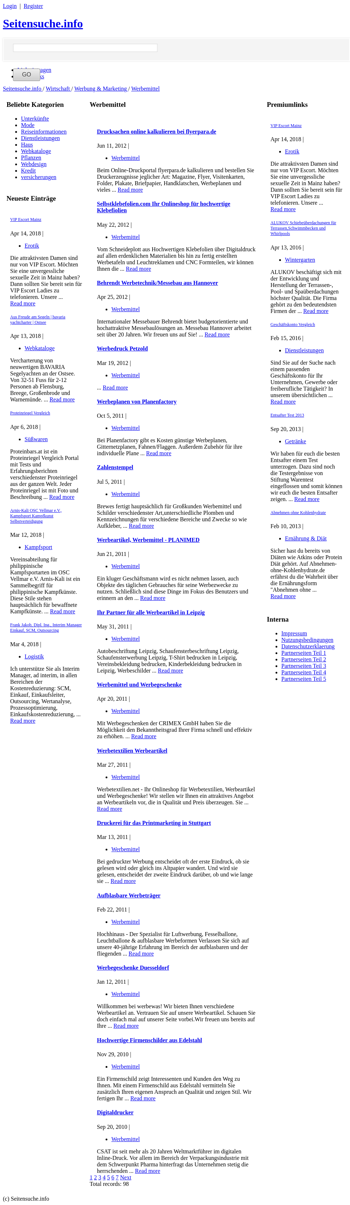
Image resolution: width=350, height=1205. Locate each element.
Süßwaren (36, 439)
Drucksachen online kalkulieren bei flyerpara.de (156, 132)
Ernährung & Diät (306, 538)
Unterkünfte (35, 119)
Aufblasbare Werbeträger (129, 895)
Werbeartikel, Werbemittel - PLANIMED (148, 540)
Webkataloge (36, 151)
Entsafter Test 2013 (287, 415)
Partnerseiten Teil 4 (303, 672)
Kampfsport (38, 547)
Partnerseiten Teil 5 (303, 679)
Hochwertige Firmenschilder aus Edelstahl (149, 1040)
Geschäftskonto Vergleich (292, 324)
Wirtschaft (58, 89)
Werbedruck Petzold (122, 348)
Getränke (295, 441)
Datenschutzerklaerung (307, 646)
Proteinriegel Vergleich (30, 413)
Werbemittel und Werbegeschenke (139, 685)
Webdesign (34, 164)
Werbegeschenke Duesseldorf (133, 968)
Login (10, 6)
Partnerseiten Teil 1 (303, 653)
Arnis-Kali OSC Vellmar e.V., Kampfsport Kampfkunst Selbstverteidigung (36, 516)
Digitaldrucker (115, 1112)
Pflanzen (31, 158)
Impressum (294, 633)
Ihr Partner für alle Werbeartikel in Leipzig (151, 612)
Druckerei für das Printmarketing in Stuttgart (154, 823)
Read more (22, 303)
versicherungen (38, 177)
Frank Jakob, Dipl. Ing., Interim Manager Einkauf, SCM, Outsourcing (46, 627)
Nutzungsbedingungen (307, 640)
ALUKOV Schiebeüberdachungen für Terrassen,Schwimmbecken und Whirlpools (303, 228)
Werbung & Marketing (101, 89)
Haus (27, 145)
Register (33, 6)
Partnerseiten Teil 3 (303, 666)
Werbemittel (145, 89)
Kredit (28, 171)
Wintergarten (300, 260)
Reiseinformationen (44, 132)
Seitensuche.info (43, 23)
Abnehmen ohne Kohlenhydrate (298, 512)
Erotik (32, 246)
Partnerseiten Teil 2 (303, 659)
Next (125, 1177)
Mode (27, 125)
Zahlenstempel (115, 467)
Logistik (34, 656)
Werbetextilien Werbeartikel (132, 751)
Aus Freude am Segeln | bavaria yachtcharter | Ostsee (37, 319)
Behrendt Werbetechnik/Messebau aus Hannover (157, 283)
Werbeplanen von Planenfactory (136, 402)
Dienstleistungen (40, 138)
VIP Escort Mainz (25, 219)
